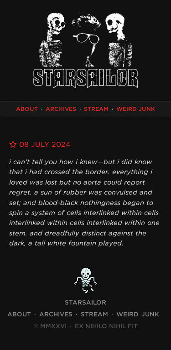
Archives (61, 108)
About (27, 108)
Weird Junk (135, 108)
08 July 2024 (40, 144)
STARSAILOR (85, 302)
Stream (96, 108)
